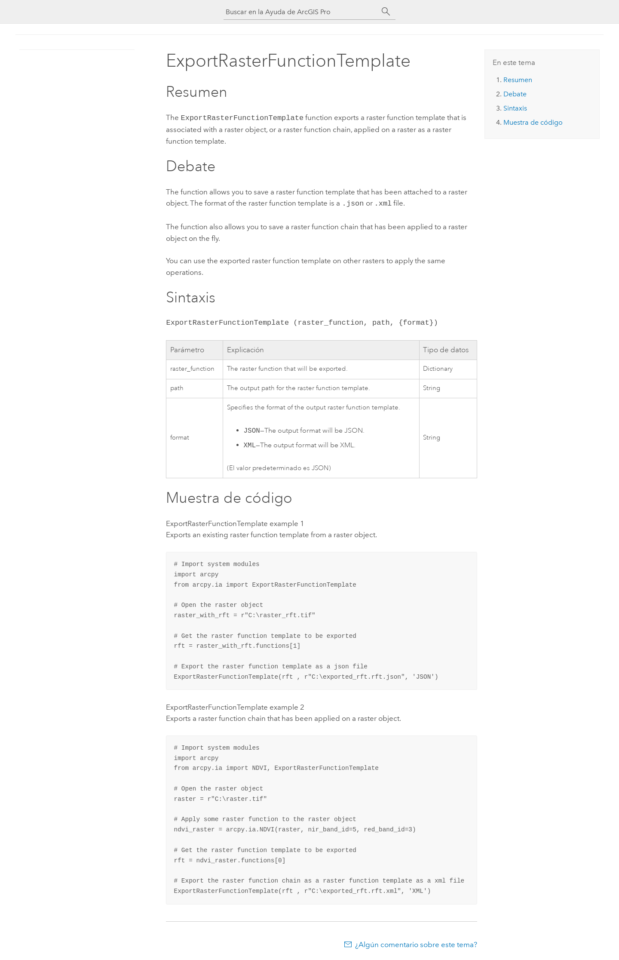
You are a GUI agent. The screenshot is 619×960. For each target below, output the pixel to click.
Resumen (517, 80)
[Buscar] (386, 11)
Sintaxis (515, 108)
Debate (515, 94)
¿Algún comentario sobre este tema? (416, 942)
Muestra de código (533, 122)
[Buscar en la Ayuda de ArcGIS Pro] (301, 11)
